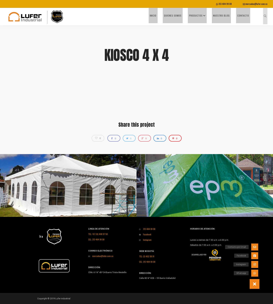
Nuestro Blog (226, 16)
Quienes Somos (183, 16)
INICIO (165, 16)
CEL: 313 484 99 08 (96, 239)
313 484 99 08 (224, 4)
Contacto (246, 16)
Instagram (145, 239)
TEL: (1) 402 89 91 (146, 256)
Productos (205, 16)
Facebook (145, 234)
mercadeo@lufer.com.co (255, 4)
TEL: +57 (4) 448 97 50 (98, 234)
